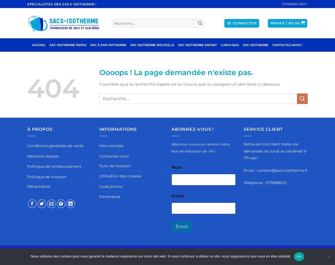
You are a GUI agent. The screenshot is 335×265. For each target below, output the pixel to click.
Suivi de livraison (115, 165)
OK (299, 257)
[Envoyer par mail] (51, 203)
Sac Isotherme (255, 45)
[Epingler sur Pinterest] (61, 203)
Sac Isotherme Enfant (197, 45)
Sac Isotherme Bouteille (152, 45)
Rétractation (38, 186)
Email (179, 196)
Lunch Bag (230, 45)
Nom (178, 167)
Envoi (182, 226)
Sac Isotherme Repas (67, 45)
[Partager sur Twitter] (41, 203)
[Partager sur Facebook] (32, 203)
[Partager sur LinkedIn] (70, 203)
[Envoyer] (200, 23)
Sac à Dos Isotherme (108, 45)
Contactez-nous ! (295, 4)
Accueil (39, 45)
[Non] (328, 258)
